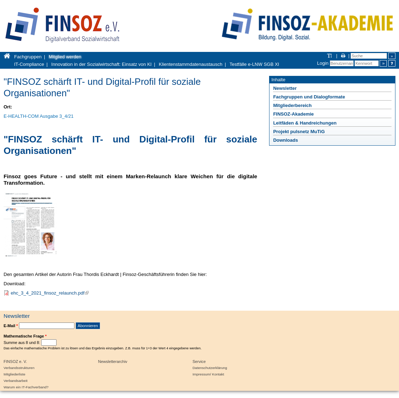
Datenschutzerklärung (210, 368)
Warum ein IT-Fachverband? (26, 387)
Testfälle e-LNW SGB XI (254, 64)
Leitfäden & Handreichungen (304, 123)
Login (323, 63)
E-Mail (11, 326)
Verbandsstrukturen (19, 368)
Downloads (285, 140)
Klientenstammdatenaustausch (191, 64)
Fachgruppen (28, 56)
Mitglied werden (65, 56)
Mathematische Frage (25, 336)
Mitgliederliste (14, 374)
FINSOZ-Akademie (293, 114)
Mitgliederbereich (292, 105)
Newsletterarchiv (112, 361)
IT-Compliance (29, 64)
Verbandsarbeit (16, 381)
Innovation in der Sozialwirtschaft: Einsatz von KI (101, 64)
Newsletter (285, 88)
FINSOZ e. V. (15, 361)
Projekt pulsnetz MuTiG (299, 131)
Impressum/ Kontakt (208, 374)
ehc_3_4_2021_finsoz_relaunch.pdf (50, 293)
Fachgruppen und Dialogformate (309, 97)
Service (199, 361)
